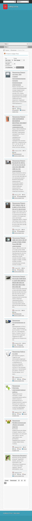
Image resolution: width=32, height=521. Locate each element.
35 (24, 480)
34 (21, 480)
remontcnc (16, 110)
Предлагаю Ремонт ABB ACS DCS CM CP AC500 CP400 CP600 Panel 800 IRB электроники (19, 242)
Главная (7, 50)
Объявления (13, 50)
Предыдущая (13, 480)
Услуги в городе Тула (19, 155)
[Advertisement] (16, 26)
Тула (20, 108)
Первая (6, 480)
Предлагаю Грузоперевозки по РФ (18, 322)
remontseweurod (18, 154)
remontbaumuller (18, 313)
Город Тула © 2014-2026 (11, 513)
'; (10, 67)
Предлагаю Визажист (19, 455)
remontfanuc (21, 231)
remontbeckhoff (22, 196)
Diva (25, 379)
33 (18, 480)
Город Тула (13, 7)
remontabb (21, 269)
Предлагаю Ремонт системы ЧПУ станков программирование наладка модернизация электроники (19, 79)
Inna (20, 414)
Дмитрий (21, 345)
